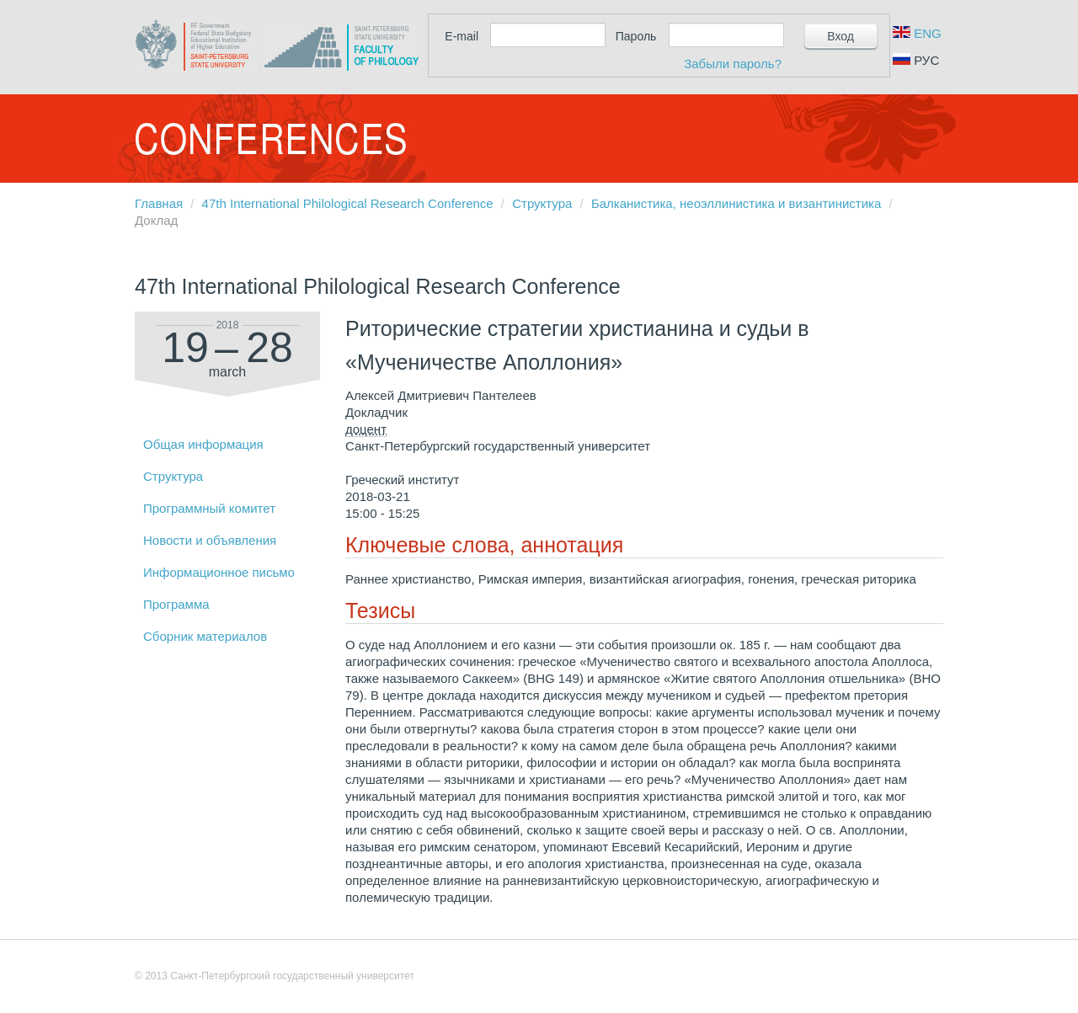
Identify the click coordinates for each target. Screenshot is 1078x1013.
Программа (176, 604)
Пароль (636, 36)
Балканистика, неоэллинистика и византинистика (736, 203)
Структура (542, 203)
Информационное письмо (219, 572)
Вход (840, 36)
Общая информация (203, 444)
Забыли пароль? (733, 63)
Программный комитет (209, 508)
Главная (159, 203)
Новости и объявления (209, 540)
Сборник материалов (205, 636)
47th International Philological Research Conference (348, 203)
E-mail (461, 36)
